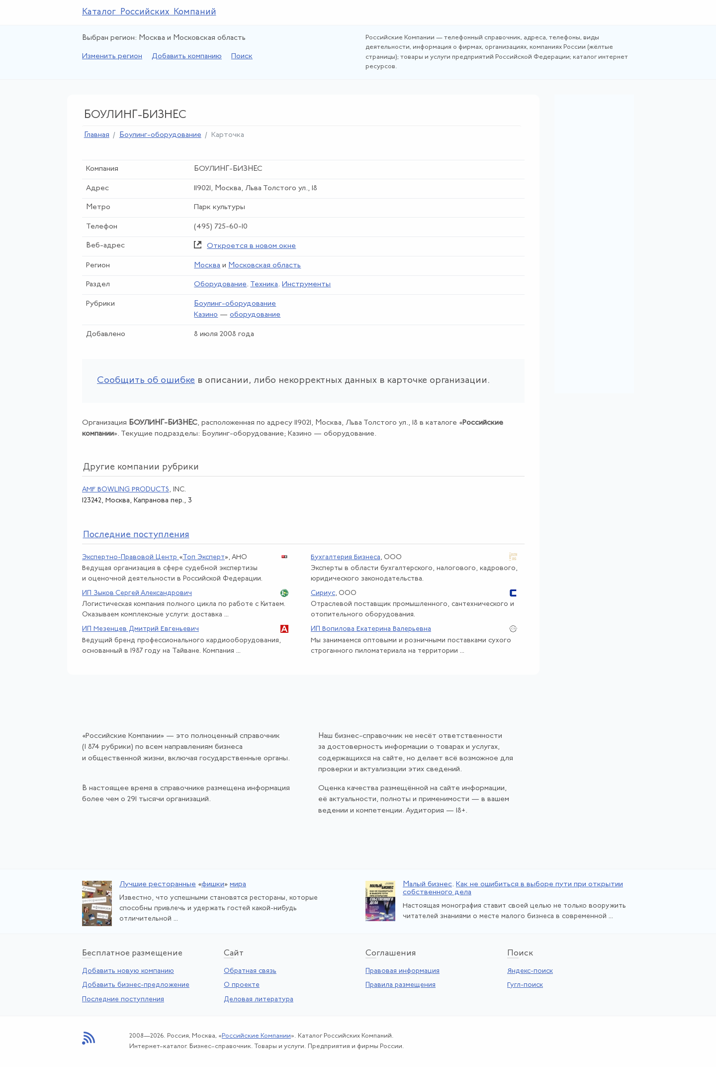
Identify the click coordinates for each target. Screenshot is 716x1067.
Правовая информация (402, 971)
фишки (212, 884)
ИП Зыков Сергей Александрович (137, 593)
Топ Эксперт (203, 557)
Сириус (323, 593)
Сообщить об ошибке (146, 380)
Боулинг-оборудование (160, 135)
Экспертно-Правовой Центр (130, 557)
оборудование (255, 315)
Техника (264, 284)
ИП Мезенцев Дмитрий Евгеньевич (140, 629)
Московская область (264, 265)
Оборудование (220, 284)
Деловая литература (258, 999)
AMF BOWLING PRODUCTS (125, 489)
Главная (96, 135)
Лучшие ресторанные (157, 884)
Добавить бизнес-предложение (135, 985)
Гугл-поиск (525, 985)
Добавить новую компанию (128, 971)
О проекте (242, 985)
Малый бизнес (427, 884)
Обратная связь (250, 971)
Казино (206, 315)
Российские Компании (256, 1036)
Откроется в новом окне (251, 246)
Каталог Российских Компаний (149, 12)
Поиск (242, 56)
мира (238, 884)
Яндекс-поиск (530, 971)
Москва (207, 265)
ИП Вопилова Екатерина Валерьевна (371, 629)
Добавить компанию (187, 56)
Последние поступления (123, 999)
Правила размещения (400, 985)
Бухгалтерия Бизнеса (345, 557)
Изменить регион (112, 56)
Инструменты (306, 284)
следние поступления (136, 535)
